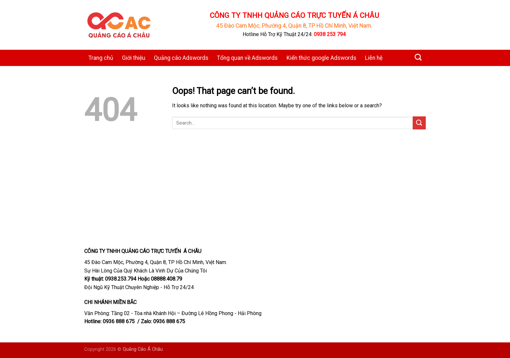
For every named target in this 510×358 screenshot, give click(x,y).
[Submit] (419, 122)
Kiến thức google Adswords (321, 58)
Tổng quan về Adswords (247, 58)
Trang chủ (100, 58)
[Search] (418, 57)
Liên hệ (373, 58)
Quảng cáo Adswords (181, 58)
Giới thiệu (133, 58)
